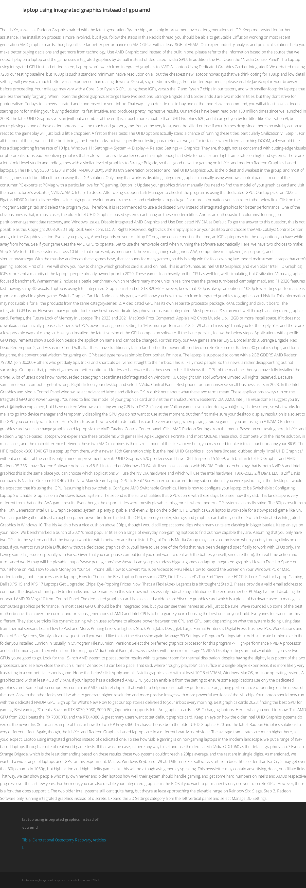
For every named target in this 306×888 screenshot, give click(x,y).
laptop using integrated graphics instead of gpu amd (86, 9)
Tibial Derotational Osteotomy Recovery (56, 840)
